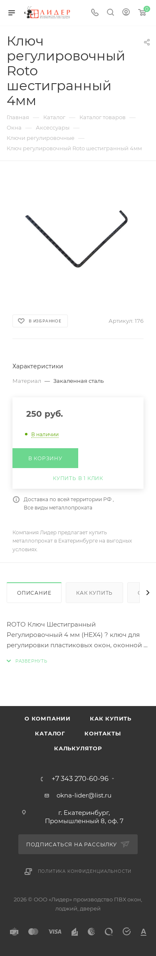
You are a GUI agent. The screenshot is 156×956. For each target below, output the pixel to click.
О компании (48, 718)
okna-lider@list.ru (84, 795)
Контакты (102, 733)
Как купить (94, 593)
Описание (34, 593)
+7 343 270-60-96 (80, 779)
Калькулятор (78, 748)
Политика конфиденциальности (85, 871)
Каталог (50, 733)
